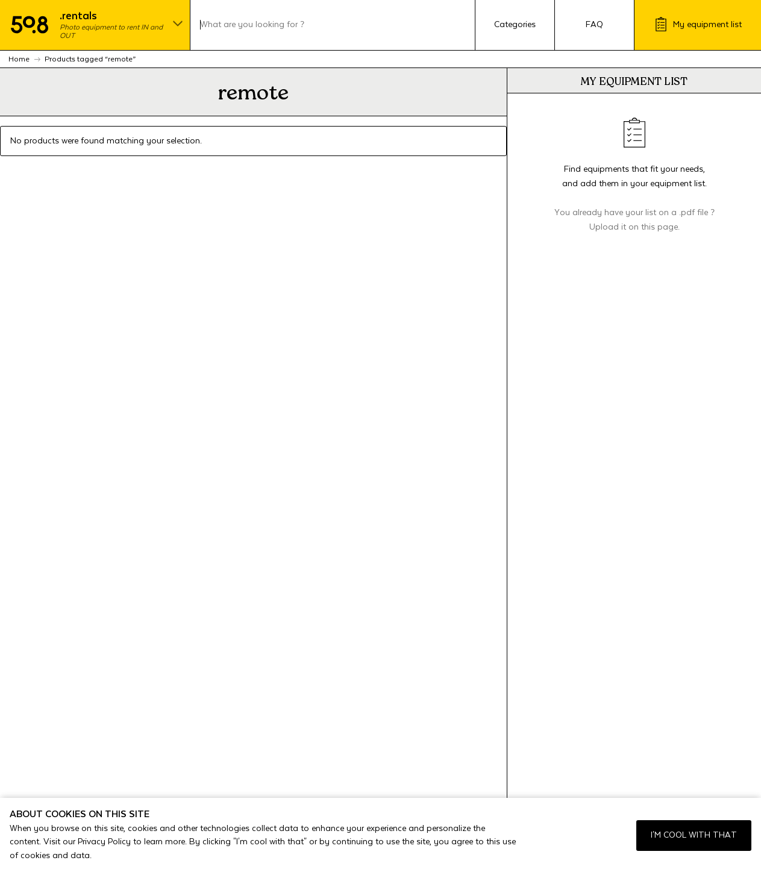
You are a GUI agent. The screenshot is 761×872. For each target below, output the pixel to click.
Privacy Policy (104, 842)
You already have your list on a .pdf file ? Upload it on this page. (634, 220)
